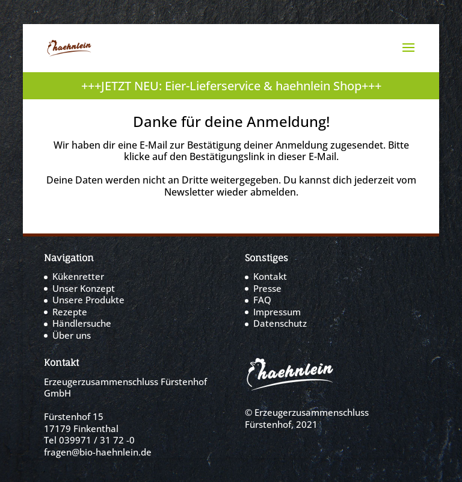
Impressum (277, 312)
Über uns (71, 335)
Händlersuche (81, 323)
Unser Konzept (83, 288)
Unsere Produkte (88, 300)
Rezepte (69, 312)
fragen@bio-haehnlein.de (98, 452)
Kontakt (270, 276)
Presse (267, 288)
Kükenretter (78, 276)
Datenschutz (280, 323)
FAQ (262, 300)
